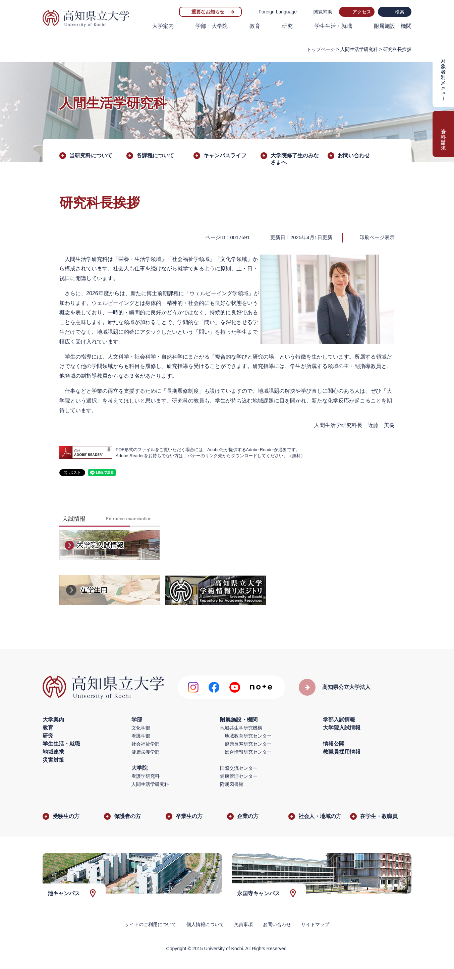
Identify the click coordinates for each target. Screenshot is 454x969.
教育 (254, 26)
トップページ (321, 49)
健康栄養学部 (145, 752)
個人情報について (205, 924)
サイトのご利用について (150, 924)
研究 (287, 26)
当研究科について (90, 155)
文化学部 (140, 728)
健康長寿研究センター (248, 744)
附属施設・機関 (392, 26)
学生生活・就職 (333, 26)
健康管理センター (239, 776)
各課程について (155, 155)
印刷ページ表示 (377, 237)
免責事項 (243, 924)
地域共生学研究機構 (241, 728)
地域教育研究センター (248, 736)
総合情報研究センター (248, 752)
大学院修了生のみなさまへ (295, 159)
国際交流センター (239, 768)
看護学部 (140, 736)
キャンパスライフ (225, 155)
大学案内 (163, 26)
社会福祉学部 (145, 744)
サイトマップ (315, 924)
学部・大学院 (211, 26)
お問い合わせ (354, 155)
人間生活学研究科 (359, 49)
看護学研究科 (145, 776)
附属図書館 (231, 784)
